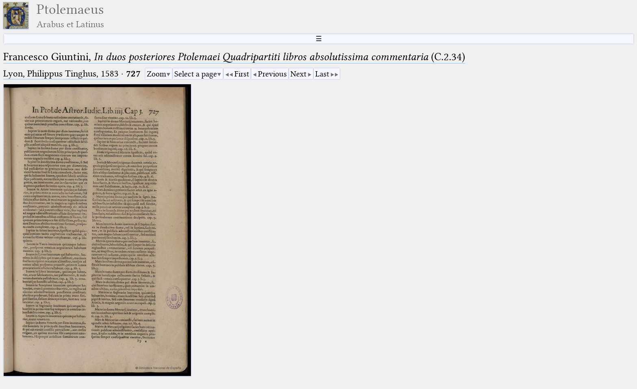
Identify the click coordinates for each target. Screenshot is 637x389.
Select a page (195, 74)
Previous (272, 74)
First (241, 74)
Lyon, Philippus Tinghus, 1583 (61, 73)
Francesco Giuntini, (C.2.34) (234, 56)
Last (322, 74)
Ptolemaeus (70, 16)
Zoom (156, 74)
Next (298, 74)
